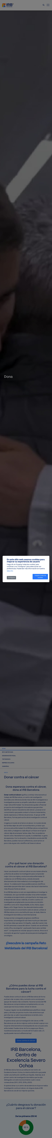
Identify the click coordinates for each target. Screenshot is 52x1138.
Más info (10, 571)
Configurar (11, 577)
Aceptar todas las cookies (40, 576)
